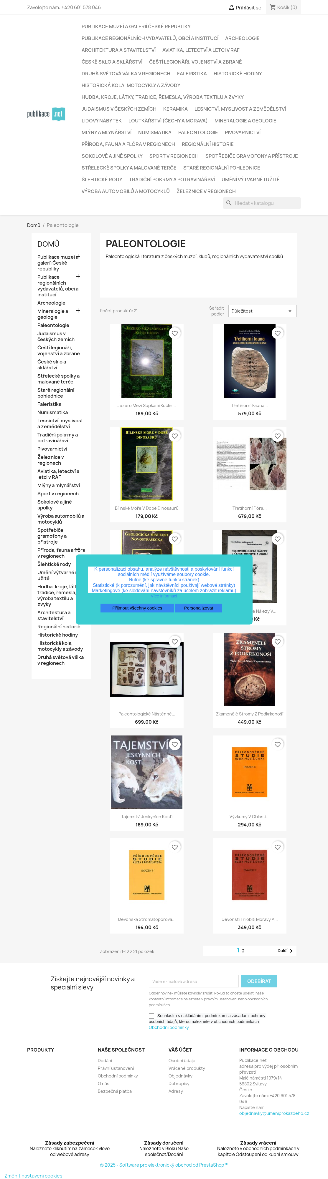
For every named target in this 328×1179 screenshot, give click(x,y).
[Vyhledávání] (262, 203)
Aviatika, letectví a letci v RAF (201, 50)
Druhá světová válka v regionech (126, 73)
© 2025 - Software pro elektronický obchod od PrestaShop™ (164, 1165)
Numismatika (155, 132)
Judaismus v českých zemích (119, 109)
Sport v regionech (174, 156)
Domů (48, 244)
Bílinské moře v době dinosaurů (147, 508)
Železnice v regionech (206, 191)
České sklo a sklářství (112, 62)
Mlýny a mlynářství (106, 132)
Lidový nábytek (102, 120)
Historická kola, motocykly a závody (131, 85)
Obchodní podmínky (169, 1027)
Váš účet (180, 1050)
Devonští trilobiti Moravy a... (250, 919)
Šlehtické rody (102, 179)
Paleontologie (198, 132)
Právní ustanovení (116, 1068)
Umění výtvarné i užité (251, 179)
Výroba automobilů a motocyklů (126, 191)
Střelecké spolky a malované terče (129, 168)
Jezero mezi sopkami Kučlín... (147, 405)
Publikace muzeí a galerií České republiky (136, 26)
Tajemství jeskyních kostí (146, 816)
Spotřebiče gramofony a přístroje (251, 156)
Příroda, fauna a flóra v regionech (128, 144)
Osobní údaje (182, 1060)
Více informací (164, 596)
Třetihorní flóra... (250, 508)
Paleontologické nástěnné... (146, 714)
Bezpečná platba (115, 1091)
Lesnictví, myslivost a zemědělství (240, 109)
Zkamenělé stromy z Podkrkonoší (249, 714)
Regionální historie (208, 144)
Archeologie (242, 38)
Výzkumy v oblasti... (250, 816)
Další (286, 950)
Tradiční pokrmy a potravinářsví (172, 179)
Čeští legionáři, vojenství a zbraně (195, 62)
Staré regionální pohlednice (221, 168)
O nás (103, 1083)
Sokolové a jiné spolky (112, 156)
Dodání (105, 1060)
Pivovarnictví (243, 132)
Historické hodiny (238, 73)
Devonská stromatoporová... (147, 919)
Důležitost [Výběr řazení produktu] (263, 311)
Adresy (176, 1091)
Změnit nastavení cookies (33, 1176)
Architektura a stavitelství (119, 50)
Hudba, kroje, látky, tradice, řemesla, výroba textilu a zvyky (163, 97)
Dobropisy (179, 1083)
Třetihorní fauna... (249, 405)
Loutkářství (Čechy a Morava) (168, 120)
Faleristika (192, 73)
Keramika (175, 109)
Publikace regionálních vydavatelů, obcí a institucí (150, 38)
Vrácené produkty (187, 1068)
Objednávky (180, 1076)
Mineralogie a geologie (245, 120)
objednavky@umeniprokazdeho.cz (274, 1113)
